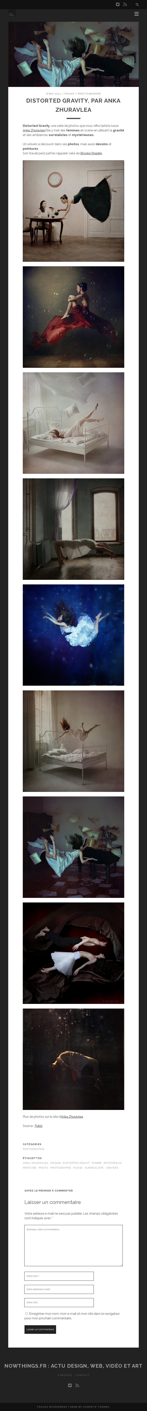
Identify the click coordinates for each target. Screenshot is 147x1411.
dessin (56, 1163)
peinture (30, 1167)
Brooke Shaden (91, 153)
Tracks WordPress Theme (57, 1406)
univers (112, 1167)
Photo (43, 1167)
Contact (83, 1375)
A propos (64, 1375)
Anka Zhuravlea (34, 130)
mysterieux (113, 1163)
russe (78, 1167)
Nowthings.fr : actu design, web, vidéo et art (73, 1366)
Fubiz (38, 1126)
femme (97, 1163)
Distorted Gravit (76, 1163)
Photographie (89, 93)
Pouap (69, 93)
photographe (60, 1167)
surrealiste (94, 1167)
